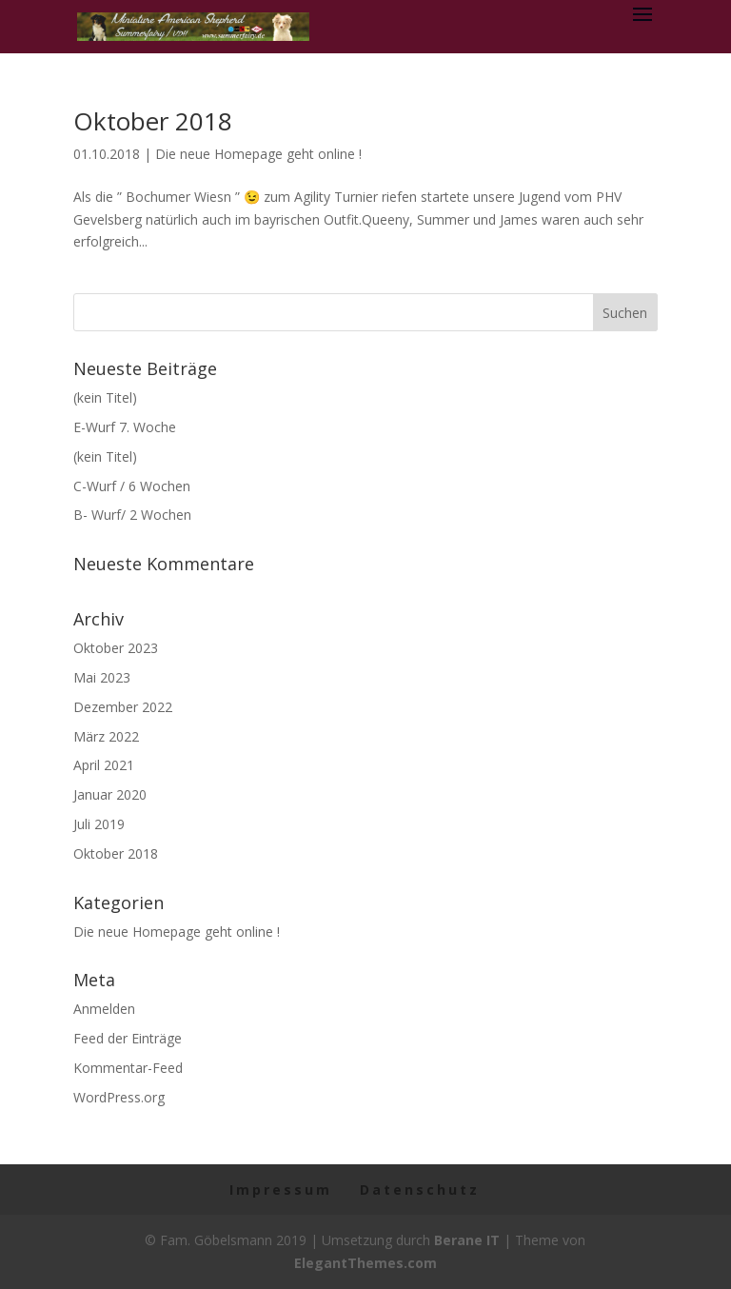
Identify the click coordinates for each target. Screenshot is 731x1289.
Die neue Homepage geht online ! (258, 154)
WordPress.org (119, 1097)
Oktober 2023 (115, 648)
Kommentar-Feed (128, 1068)
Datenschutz (420, 1189)
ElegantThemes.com (365, 1263)
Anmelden (104, 1009)
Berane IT (467, 1240)
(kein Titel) (105, 397)
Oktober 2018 (152, 121)
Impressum (280, 1189)
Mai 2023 (101, 677)
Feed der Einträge (127, 1038)
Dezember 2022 (122, 707)
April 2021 (103, 765)
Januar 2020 (110, 794)
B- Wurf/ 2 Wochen (132, 515)
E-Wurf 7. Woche (124, 427)
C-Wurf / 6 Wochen (131, 486)
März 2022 (106, 736)
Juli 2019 (99, 824)
